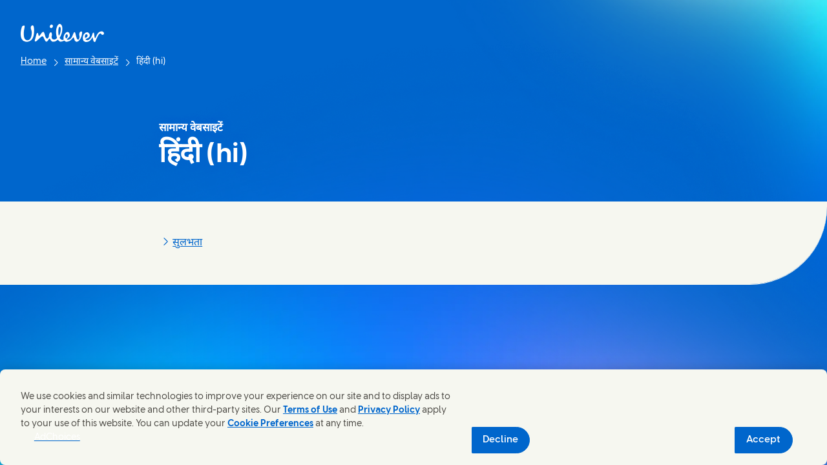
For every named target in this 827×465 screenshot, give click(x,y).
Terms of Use (310, 410)
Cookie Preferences (270, 424)
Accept (763, 440)
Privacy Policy (389, 410)
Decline (500, 440)
